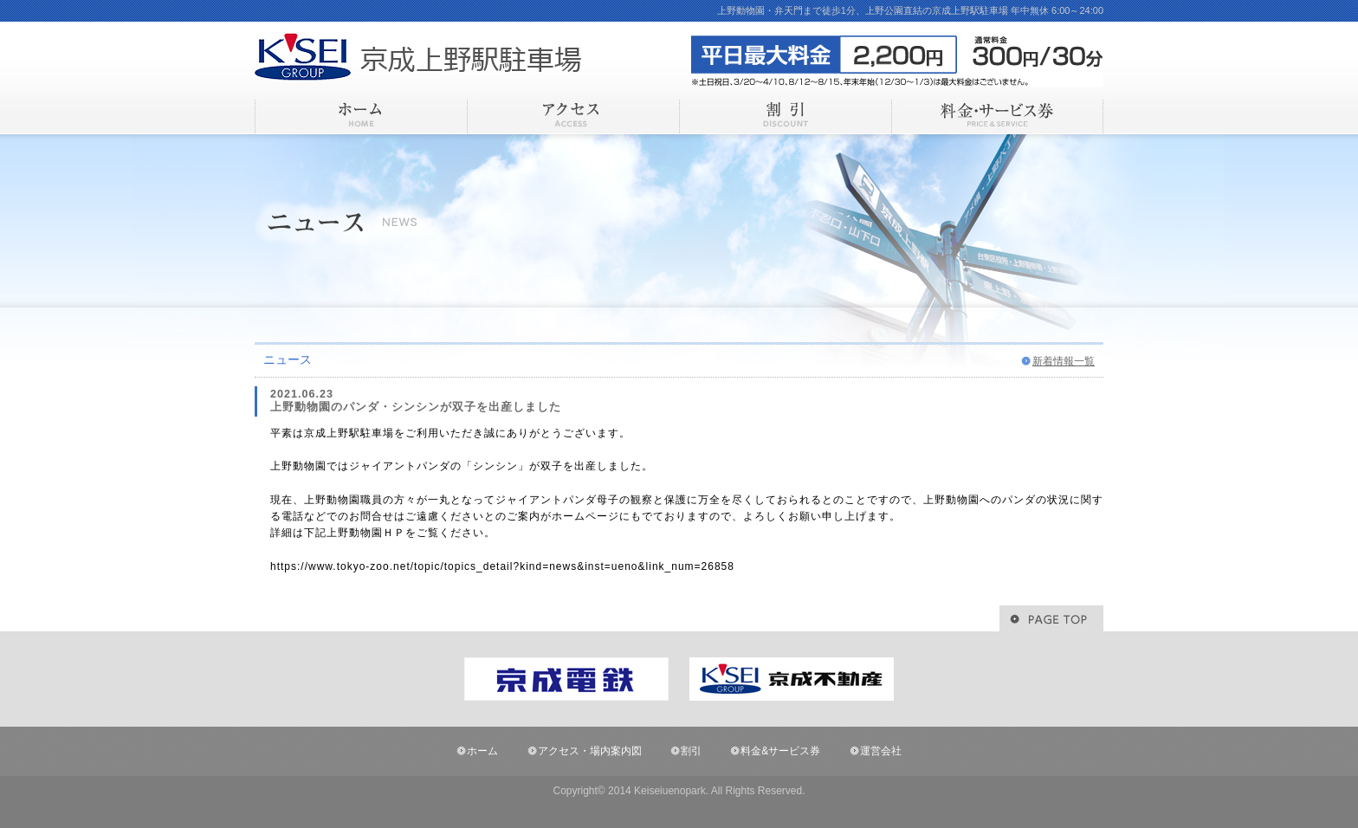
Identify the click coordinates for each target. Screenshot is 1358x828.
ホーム (482, 751)
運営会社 (881, 751)
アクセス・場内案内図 (590, 751)
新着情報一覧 (1063, 361)
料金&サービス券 (780, 751)
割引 (691, 751)
